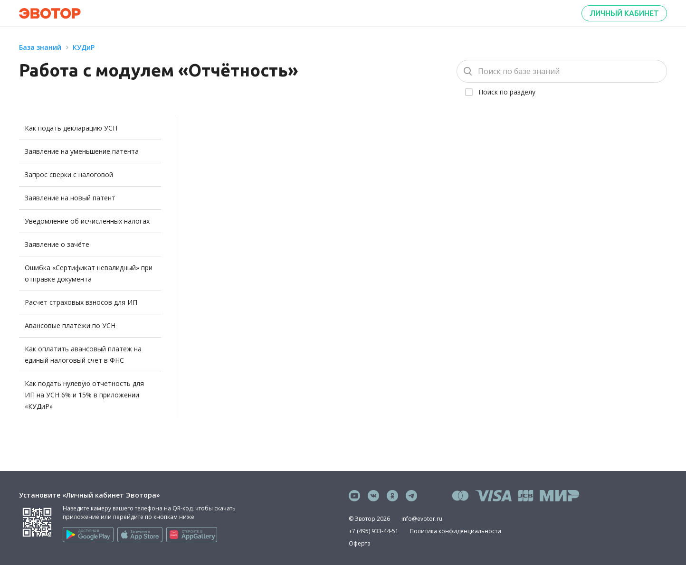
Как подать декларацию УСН (71, 127)
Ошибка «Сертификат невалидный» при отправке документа (88, 273)
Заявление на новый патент (70, 197)
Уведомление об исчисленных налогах (87, 221)
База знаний (40, 47)
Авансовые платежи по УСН (70, 325)
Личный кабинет (624, 13)
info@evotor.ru (421, 519)
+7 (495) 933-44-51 (374, 531)
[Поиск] (562, 71)
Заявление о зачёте (57, 244)
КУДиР (84, 47)
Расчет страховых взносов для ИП (81, 302)
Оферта (360, 543)
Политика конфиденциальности (455, 531)
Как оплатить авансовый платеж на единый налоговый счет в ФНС (83, 354)
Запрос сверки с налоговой (69, 174)
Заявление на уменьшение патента (82, 151)
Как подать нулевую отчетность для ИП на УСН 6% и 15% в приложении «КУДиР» (84, 395)
